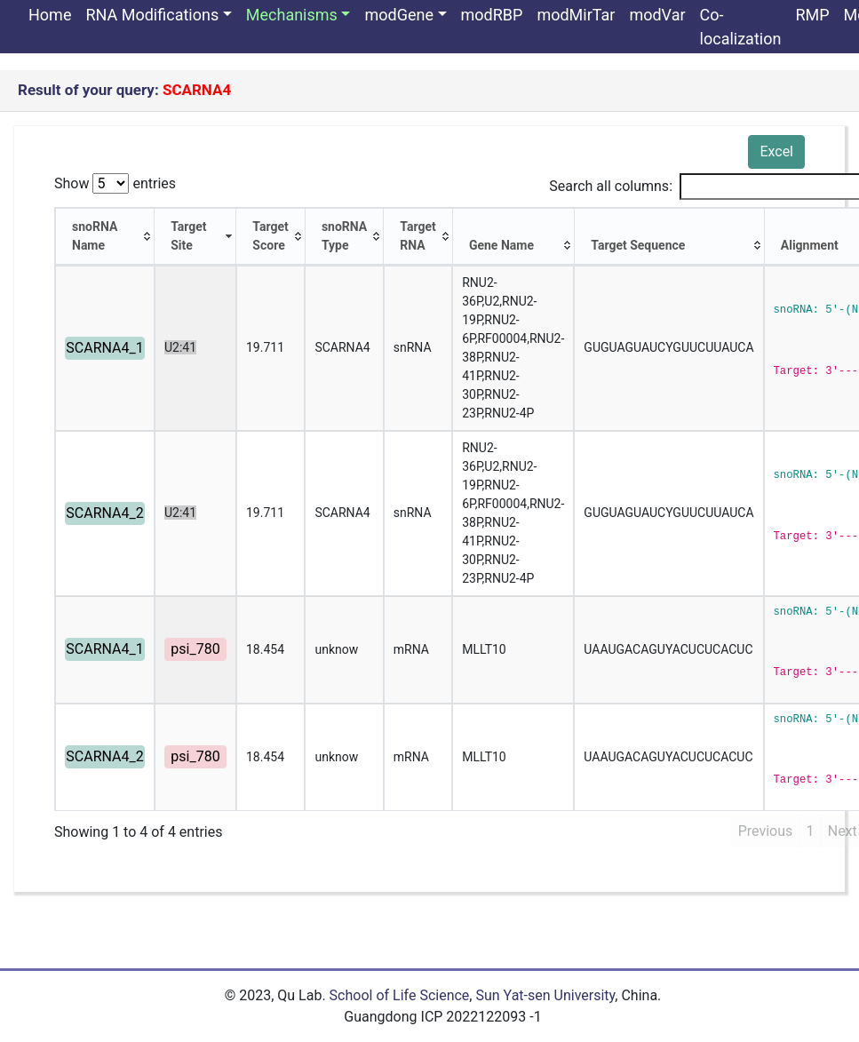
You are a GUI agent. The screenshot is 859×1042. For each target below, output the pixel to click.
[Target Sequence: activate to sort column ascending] (670, 237)
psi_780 (195, 648)
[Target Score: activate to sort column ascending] (271, 237)
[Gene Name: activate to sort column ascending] (514, 237)
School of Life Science (400, 995)
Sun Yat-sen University (545, 995)
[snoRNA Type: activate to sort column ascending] (345, 237)
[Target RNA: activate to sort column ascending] (418, 237)
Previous (765, 831)
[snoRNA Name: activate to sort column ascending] (105, 237)
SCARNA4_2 (104, 513)
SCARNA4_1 (104, 347)
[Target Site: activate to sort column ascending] (195, 237)
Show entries (115, 183)
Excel (776, 151)
